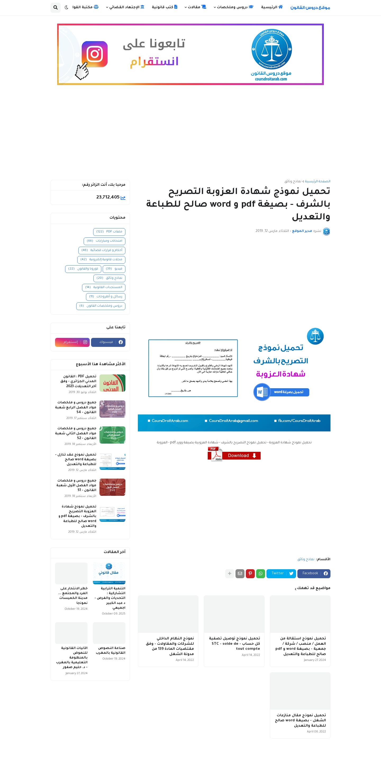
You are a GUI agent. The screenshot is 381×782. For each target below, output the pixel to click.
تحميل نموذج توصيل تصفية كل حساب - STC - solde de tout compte (234, 644)
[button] (66, 8)
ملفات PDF (109, 232)
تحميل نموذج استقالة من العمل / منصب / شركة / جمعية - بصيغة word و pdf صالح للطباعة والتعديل (300, 646)
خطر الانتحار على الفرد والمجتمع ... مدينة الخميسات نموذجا (73, 596)
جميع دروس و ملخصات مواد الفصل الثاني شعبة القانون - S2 (75, 433)
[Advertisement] (190, 135)
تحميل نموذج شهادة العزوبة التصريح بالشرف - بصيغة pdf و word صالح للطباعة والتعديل (77, 516)
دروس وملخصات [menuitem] (235, 7)
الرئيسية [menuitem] (272, 7)
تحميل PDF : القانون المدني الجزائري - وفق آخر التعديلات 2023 (78, 381)
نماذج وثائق (292, 182)
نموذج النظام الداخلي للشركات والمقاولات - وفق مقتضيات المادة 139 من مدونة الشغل (170, 646)
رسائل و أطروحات (105, 297)
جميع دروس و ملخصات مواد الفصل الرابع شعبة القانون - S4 (75, 407)
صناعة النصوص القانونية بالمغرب (110, 651)
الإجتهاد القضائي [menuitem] (126, 7)
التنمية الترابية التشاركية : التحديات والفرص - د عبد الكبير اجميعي (109, 598)
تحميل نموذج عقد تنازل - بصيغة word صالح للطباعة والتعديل (75, 459)
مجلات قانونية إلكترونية (101, 259)
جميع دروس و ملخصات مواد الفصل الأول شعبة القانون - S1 (76, 485)
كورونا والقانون (83, 269)
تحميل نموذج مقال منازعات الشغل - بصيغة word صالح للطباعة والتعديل (300, 721)
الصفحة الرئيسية (317, 182)
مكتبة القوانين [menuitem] (82, 7)
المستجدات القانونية (103, 287)
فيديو (114, 269)
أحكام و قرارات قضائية (101, 250)
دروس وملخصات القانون (100, 306)
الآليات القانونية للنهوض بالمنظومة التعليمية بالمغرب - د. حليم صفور (72, 658)
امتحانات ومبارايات (104, 241)
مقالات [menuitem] (197, 7)
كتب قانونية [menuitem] (164, 7)
